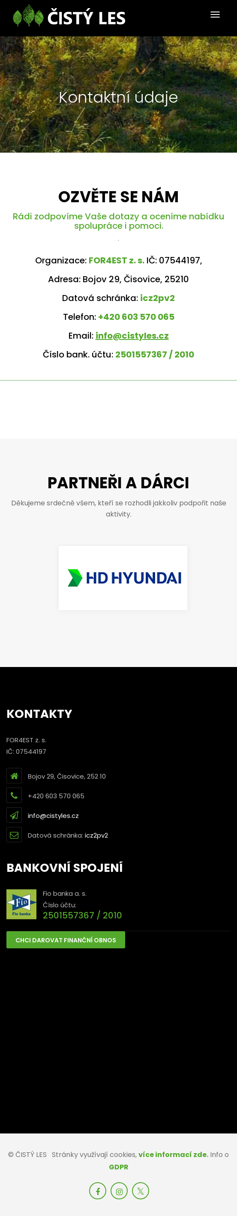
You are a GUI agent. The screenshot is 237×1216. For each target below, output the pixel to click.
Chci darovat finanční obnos (65, 940)
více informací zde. (173, 1155)
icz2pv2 (96, 835)
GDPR (119, 1167)
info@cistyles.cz (53, 815)
